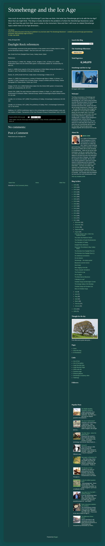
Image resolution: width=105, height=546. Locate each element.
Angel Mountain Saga (79, 367)
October (77, 227)
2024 (75, 189)
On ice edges (78, 274)
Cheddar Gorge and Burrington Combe (85, 281)
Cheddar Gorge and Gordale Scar (84, 286)
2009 (75, 311)
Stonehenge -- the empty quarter (83, 260)
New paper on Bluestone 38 (88, 457)
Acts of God (76, 361)
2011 (75, 220)
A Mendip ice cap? (80, 279)
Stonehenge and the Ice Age (42, 9)
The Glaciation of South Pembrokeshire (85, 240)
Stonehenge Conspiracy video (81, 375)
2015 (75, 211)
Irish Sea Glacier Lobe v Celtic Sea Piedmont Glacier (84, 234)
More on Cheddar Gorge (81, 289)
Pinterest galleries (78, 373)
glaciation (36, 119)
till (13, 121)
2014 (75, 213)
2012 (75, 218)
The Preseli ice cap (80, 272)
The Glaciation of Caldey (81, 242)
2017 (75, 206)
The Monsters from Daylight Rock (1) (84, 253)
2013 (75, 215)
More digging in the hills (81, 267)
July (76, 291)
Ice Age (41, 119)
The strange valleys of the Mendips (84, 284)
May (76, 296)
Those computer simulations (82, 270)
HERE (17, 35)
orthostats (46, 119)
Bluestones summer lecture (82, 263)
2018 (75, 204)
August (77, 232)
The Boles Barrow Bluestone (82, 277)
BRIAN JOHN (86, 136)
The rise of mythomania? (88, 421)
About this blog (77, 350)
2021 (75, 196)
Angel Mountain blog (78, 365)
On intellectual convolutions (82, 255)
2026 (75, 185)
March (77, 301)
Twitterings (76, 377)
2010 (75, 309)
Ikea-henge (78, 265)
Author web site (77, 369)
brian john (19, 119)
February (77, 303)
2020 (75, 199)
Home (37, 182)
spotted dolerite (53, 119)
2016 (75, 208)
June (76, 294)
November (78, 224)
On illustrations (77, 352)
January (77, 306)
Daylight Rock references (81, 245)
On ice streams (79, 258)
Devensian (31, 119)
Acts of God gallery (78, 363)
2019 (75, 201)
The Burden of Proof (86, 468)
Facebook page (77, 371)
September (78, 229)
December (78, 222)
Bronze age (25, 119)
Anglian (14, 119)
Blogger (56, 537)
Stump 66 (84, 445)
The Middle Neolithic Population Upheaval (87, 409)
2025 (75, 187)
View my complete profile (78, 176)
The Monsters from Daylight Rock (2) (84, 251)
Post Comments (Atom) (21, 185)
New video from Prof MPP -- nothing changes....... (89, 493)
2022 (75, 194)
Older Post (62, 182)
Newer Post (12, 182)
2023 (75, 192)
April (76, 299)
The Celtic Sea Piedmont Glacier (83, 237)
